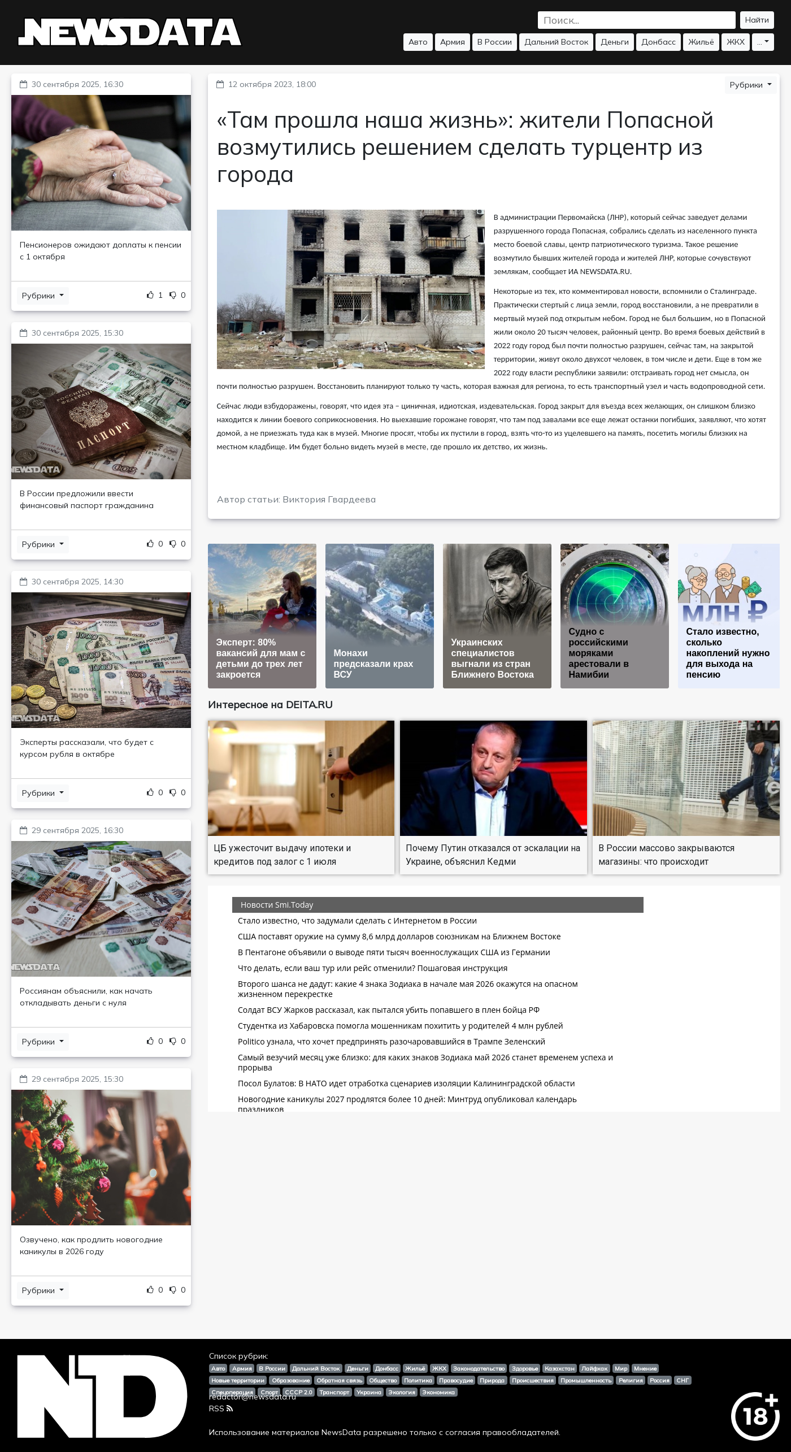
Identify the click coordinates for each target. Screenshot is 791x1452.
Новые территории (237, 1380)
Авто (418, 42)
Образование (291, 1380)
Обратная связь (339, 1380)
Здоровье (525, 1368)
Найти (757, 20)
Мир (621, 1368)
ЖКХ (736, 42)
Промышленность (585, 1380)
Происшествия (533, 1380)
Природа (492, 1380)
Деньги (615, 42)
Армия (452, 42)
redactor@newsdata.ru (252, 1397)
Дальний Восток (556, 42)
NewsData (341, 1432)
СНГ (682, 1380)
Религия (631, 1380)
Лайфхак (594, 1368)
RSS (221, 1408)
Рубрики (39, 296)
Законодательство (479, 1368)
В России (494, 42)
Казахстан (560, 1368)
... (759, 42)
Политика (418, 1380)
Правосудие (456, 1380)
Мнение (645, 1368)
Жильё (701, 42)
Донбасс (658, 42)
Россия (660, 1380)
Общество (383, 1380)
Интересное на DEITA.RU (270, 704)
